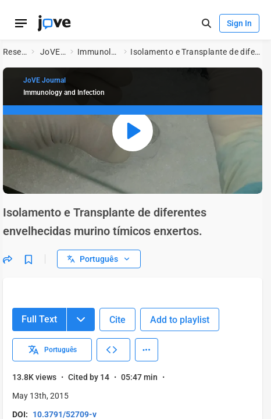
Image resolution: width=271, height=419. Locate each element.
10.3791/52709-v (65, 414)
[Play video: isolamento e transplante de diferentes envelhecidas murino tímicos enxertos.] (132, 131)
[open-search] (206, 23)
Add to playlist (179, 319)
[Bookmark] (28, 259)
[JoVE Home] (54, 23)
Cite (117, 319)
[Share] (7, 259)
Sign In (239, 23)
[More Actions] (146, 349)
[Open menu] (21, 23)
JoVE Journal (53, 51)
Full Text (39, 319)
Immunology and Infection (98, 51)
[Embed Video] (113, 349)
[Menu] (81, 319)
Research (15, 51)
